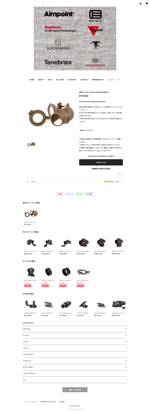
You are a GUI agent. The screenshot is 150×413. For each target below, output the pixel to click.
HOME (32, 80)
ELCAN (25, 342)
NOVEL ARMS (28, 367)
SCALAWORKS (28, 354)
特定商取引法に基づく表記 (48, 401)
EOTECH (26, 335)
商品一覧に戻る (75, 390)
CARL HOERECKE (29, 373)
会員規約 (61, 401)
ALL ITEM (60, 80)
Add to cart (101, 162)
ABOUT (41, 80)
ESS (24, 380)
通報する (120, 174)
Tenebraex (27, 361)
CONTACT (84, 80)
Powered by (75, 409)
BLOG (50, 80)
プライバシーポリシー (31, 401)
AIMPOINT (27, 329)
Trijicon (26, 348)
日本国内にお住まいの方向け (101, 168)
